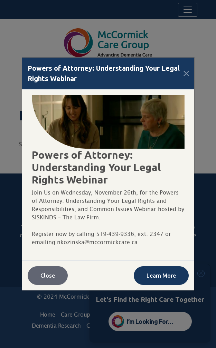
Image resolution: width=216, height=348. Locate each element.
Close (47, 275)
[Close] (186, 73)
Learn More (161, 275)
